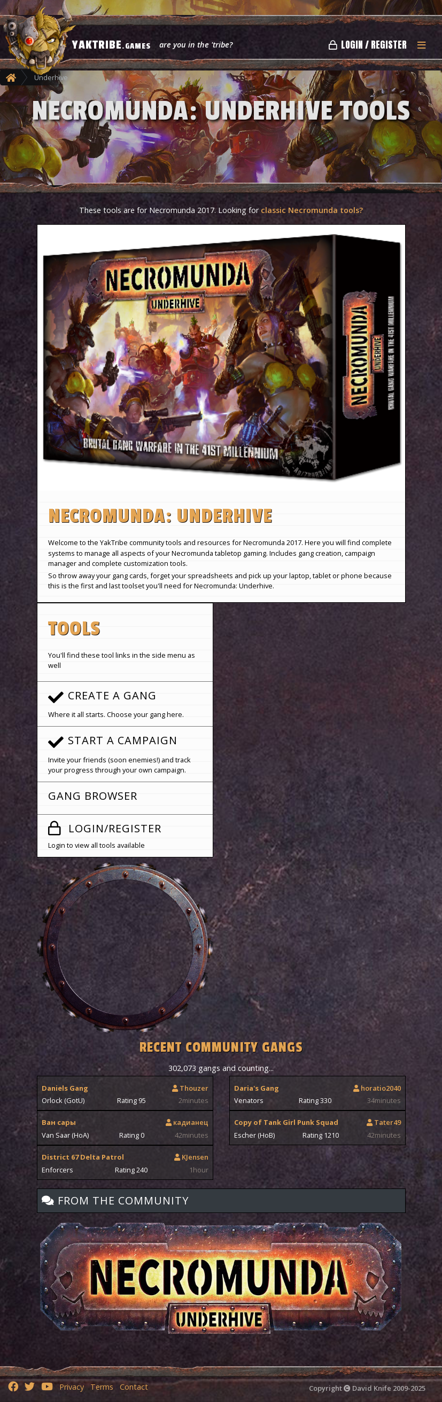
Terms (101, 1387)
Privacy (71, 1387)
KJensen (191, 1157)
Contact (134, 1387)
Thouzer (190, 1088)
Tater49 (384, 1122)
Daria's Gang (256, 1088)
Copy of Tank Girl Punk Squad (286, 1122)
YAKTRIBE (111, 45)
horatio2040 (377, 1088)
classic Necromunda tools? (312, 210)
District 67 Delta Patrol (83, 1157)
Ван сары (59, 1122)
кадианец (187, 1122)
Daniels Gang (65, 1088)
